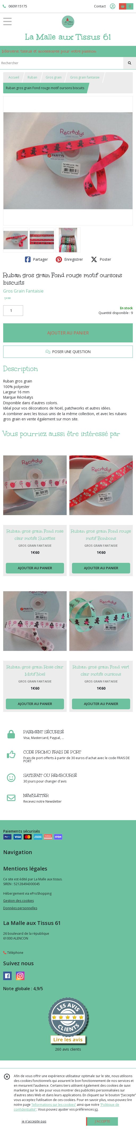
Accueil (13, 77)
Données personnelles (20, 908)
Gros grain (54, 77)
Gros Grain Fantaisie (23, 291)
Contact (100, 6)
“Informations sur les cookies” (53, 1104)
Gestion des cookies (18, 900)
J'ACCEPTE (102, 1121)
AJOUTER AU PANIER (68, 333)
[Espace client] (112, 6)
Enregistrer (69, 259)
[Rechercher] (129, 63)
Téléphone (13, 952)
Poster (101, 259)
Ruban (32, 77)
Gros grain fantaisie (85, 77)
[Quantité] (13, 310)
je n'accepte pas (34, 1121)
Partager (36, 259)
